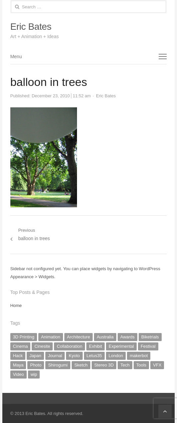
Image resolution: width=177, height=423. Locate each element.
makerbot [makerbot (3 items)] (139, 355)
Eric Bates (30, 26)
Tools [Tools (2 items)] (141, 364)
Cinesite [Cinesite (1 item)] (42, 346)
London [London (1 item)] (116, 355)
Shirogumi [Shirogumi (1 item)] (58, 364)
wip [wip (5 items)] (34, 374)
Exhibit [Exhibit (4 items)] (95, 346)
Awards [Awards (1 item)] (127, 336)
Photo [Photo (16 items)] (35, 364)
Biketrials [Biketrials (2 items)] (150, 336)
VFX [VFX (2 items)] (157, 364)
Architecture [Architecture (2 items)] (78, 336)
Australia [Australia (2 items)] (105, 336)
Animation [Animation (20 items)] (50, 336)
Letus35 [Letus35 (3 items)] (94, 355)
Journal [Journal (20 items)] (55, 355)
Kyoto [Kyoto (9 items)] (74, 355)
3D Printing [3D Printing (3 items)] (23, 336)
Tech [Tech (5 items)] (124, 364)
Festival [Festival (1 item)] (148, 346)
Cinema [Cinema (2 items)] (20, 346)
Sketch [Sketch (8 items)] (81, 364)
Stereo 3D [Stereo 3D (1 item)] (104, 364)
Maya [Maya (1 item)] (18, 364)
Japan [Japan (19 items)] (35, 355)
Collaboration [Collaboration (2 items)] (69, 346)
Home (16, 305)
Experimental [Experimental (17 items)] (121, 346)
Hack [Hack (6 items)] (18, 355)
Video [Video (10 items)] (18, 374)
